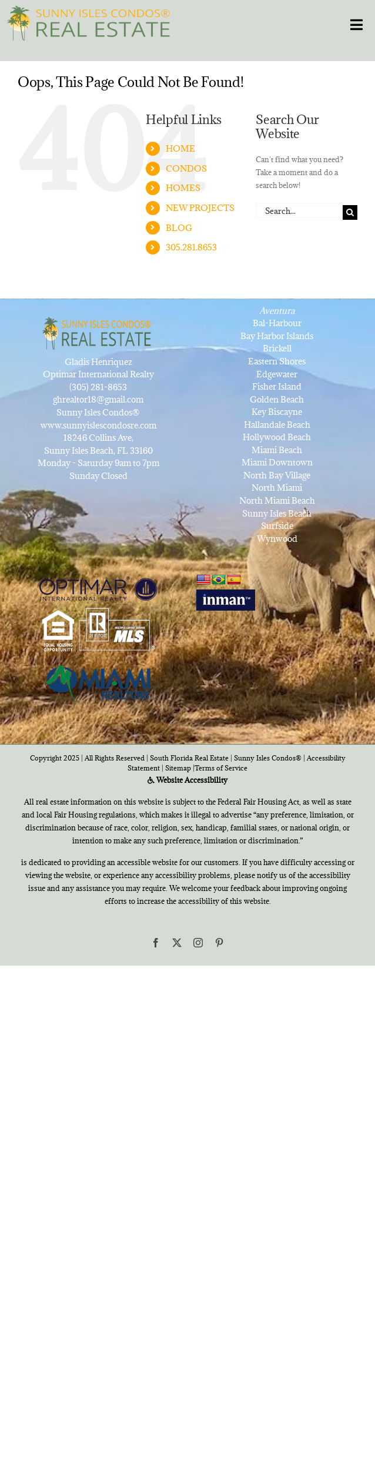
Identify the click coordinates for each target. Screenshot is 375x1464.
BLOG (179, 227)
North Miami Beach (277, 500)
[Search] (350, 212)
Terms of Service (221, 767)
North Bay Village (276, 475)
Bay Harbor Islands (276, 335)
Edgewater (276, 374)
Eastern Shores (277, 361)
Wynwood (277, 538)
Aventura (276, 310)
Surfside (277, 525)
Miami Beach (277, 449)
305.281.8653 (191, 247)
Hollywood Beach (277, 437)
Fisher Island (277, 386)
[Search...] (299, 210)
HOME (180, 148)
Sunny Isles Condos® (268, 757)
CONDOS (186, 168)
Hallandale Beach (277, 424)
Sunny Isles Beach (277, 513)
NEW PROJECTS (200, 207)
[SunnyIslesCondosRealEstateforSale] (92, 21)
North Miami (277, 487)
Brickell (277, 348)
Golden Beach (277, 399)
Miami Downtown (277, 462)
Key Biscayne (277, 411)
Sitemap (178, 767)
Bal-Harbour (277, 323)
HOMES (183, 187)
